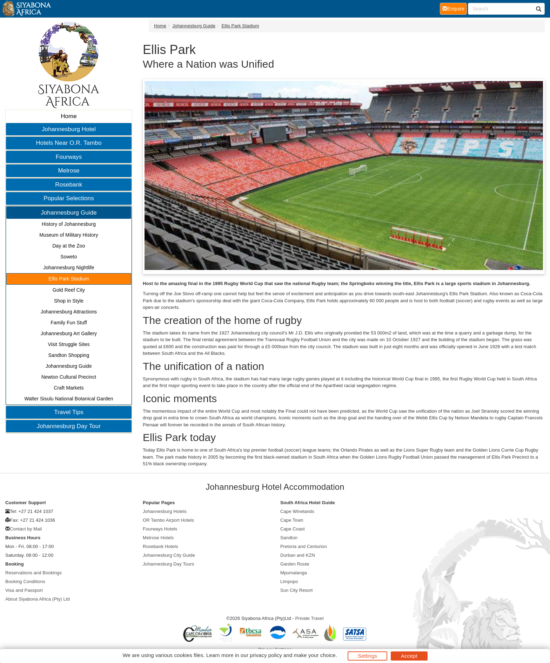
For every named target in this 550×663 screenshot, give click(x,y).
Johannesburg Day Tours (168, 564)
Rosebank (68, 184)
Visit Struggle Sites (68, 344)
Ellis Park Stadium (68, 279)
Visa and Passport (24, 590)
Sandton (288, 537)
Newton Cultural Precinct (68, 377)
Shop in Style (68, 301)
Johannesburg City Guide (169, 555)
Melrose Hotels (158, 537)
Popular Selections (68, 198)
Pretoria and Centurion (303, 546)
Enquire (454, 8)
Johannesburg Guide (69, 212)
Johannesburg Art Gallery (69, 333)
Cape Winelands (297, 511)
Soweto (68, 256)
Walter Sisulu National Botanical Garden (68, 398)
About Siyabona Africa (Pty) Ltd (37, 599)
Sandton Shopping (68, 355)
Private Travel (309, 618)
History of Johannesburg (69, 224)
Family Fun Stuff (69, 322)
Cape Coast (292, 529)
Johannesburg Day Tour (69, 426)
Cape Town (291, 520)
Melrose (68, 170)
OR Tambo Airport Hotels (168, 520)
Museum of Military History (68, 235)
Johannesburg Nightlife (68, 267)
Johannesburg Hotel (69, 129)
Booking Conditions (25, 581)
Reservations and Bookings (33, 572)
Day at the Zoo (68, 246)
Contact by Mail (26, 529)
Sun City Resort (296, 590)
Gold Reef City (69, 290)
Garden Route (294, 564)
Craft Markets (68, 388)
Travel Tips (68, 412)
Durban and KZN (297, 555)
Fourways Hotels (160, 529)
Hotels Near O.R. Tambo (68, 143)
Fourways (69, 157)
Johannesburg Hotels (165, 511)
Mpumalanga (293, 572)
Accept (409, 656)
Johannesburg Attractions (69, 311)
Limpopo (289, 581)
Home (69, 116)
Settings (367, 656)
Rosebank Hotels (160, 546)
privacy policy (266, 655)
